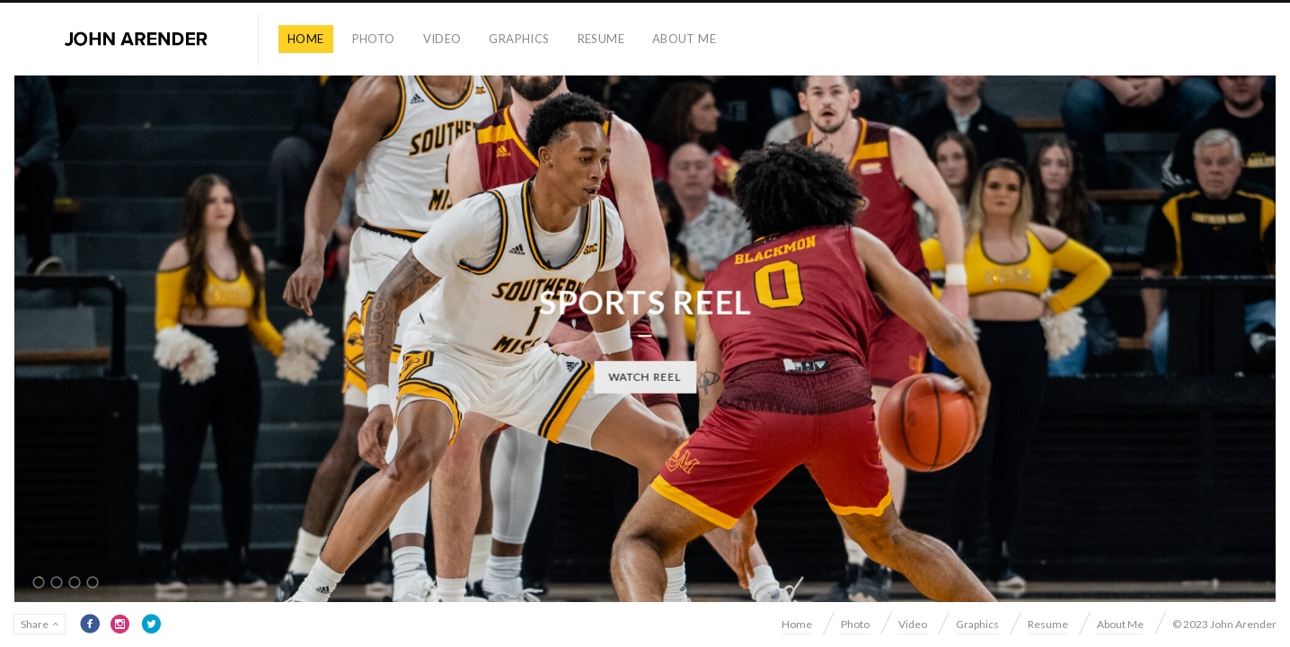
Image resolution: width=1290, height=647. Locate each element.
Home (305, 38)
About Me (684, 38)
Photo (373, 38)
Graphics (519, 38)
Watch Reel (645, 376)
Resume (601, 38)
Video (442, 38)
